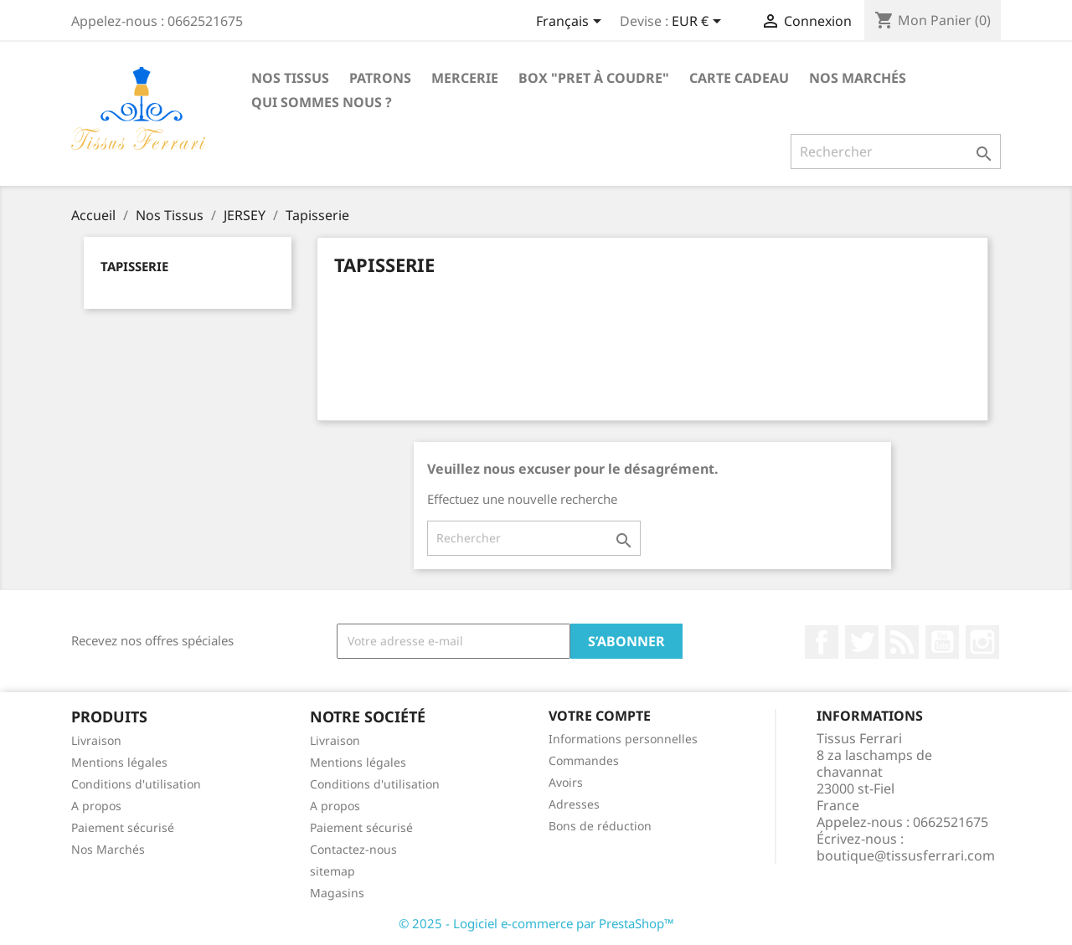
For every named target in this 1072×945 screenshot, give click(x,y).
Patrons (380, 78)
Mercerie (464, 78)
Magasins (337, 893)
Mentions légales (119, 762)
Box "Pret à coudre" (593, 78)
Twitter (862, 642)
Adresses (574, 804)
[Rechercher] (896, 151)
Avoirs (566, 782)
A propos (96, 806)
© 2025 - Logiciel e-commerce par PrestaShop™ (536, 923)
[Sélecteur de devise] (699, 23)
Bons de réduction (600, 826)
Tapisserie (134, 266)
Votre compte (600, 715)
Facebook (821, 642)
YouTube (942, 642)
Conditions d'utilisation (136, 784)
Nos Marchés (857, 78)
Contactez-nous (353, 849)
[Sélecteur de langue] (571, 23)
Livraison (96, 740)
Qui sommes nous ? (321, 102)
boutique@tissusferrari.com (906, 855)
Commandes (584, 760)
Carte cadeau (739, 78)
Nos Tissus (290, 78)
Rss (902, 642)
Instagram (982, 642)
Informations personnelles (623, 739)
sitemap (332, 871)
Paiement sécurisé (122, 827)
